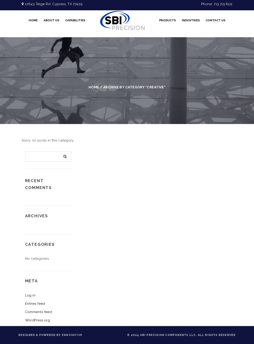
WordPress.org (37, 320)
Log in (30, 295)
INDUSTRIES (191, 20)
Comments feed (38, 312)
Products (167, 20)
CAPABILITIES (75, 20)
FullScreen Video (122, 20)
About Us (51, 20)
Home (33, 20)
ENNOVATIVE (72, 335)
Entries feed (35, 304)
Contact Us (215, 20)
